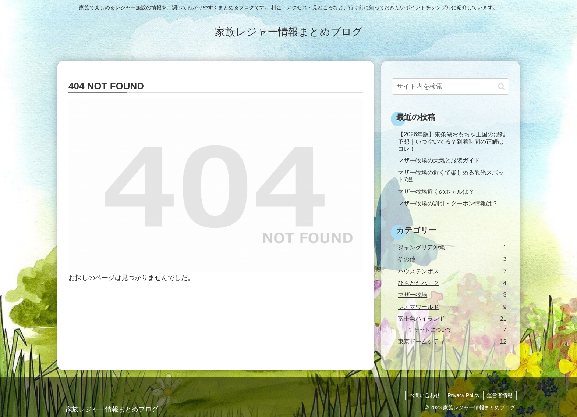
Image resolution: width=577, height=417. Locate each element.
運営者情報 (500, 395)
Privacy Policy (463, 395)
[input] (450, 86)
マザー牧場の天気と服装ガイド (439, 160)
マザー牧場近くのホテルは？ (436, 191)
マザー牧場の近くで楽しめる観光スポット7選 (451, 176)
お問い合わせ (423, 395)
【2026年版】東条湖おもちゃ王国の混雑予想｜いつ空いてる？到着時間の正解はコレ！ (451, 141)
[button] (501, 86)
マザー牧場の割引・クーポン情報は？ (448, 203)
